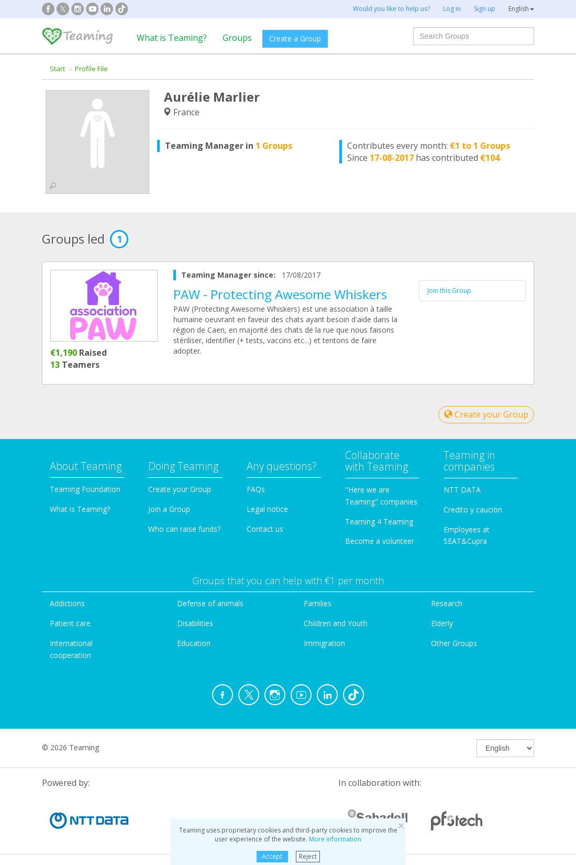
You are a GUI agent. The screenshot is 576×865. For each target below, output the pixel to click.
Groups (237, 37)
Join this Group (449, 290)
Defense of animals (210, 603)
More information (335, 839)
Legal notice (267, 509)
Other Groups (454, 643)
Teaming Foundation (85, 489)
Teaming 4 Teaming (379, 522)
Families (317, 603)
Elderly (442, 623)
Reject (308, 856)
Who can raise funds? (184, 529)
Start (57, 68)
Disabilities (195, 623)
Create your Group (486, 414)
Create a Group (295, 38)
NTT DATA (462, 490)
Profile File (91, 68)
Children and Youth (336, 623)
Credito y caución (473, 509)
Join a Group (169, 509)
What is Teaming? (172, 37)
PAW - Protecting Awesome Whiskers (280, 294)
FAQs (256, 489)
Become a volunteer (379, 541)
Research (446, 603)
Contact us (265, 529)
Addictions (67, 603)
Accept (272, 856)
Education (194, 643)
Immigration (324, 643)
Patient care (70, 623)
